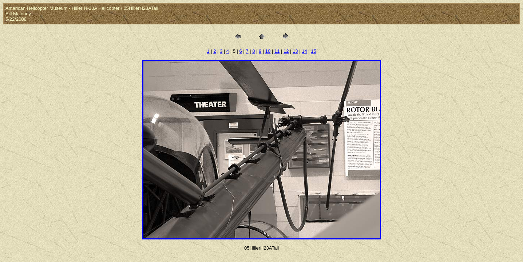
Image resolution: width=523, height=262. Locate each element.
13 (295, 51)
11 (277, 51)
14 (304, 51)
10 (267, 51)
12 (286, 51)
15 (313, 51)
